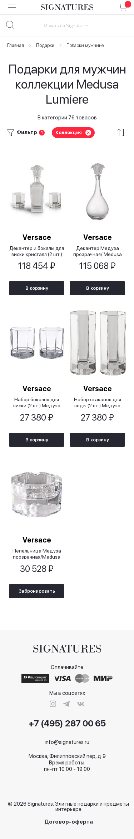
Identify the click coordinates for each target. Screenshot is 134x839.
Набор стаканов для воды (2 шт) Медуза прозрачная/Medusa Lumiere (97, 402)
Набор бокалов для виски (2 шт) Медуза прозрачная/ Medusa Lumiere (37, 402)
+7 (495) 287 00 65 (67, 724)
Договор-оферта (68, 822)
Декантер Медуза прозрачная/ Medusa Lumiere (97, 251)
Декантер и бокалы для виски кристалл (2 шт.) (36, 251)
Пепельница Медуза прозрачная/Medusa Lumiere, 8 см (37, 554)
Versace (37, 237)
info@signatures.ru (67, 742)
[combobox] (67, 25)
